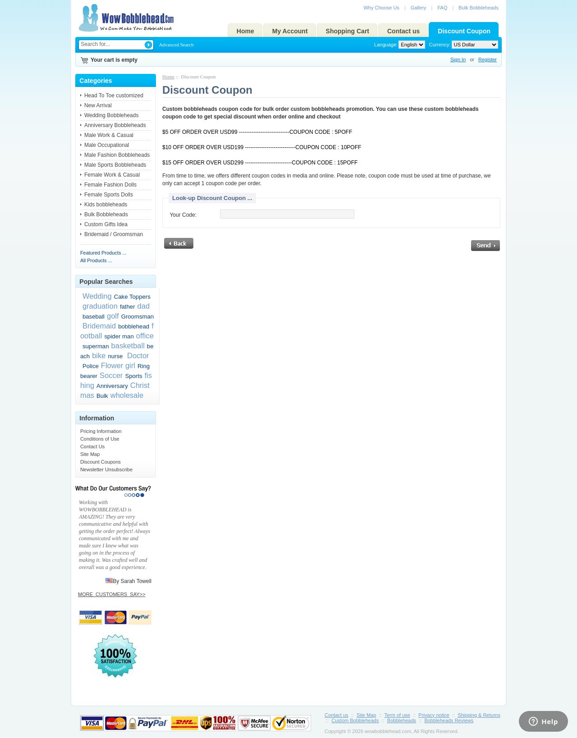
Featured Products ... (103, 252)
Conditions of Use (99, 439)
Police (90, 366)
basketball (128, 346)
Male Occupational (106, 145)
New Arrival (98, 105)
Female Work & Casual (112, 175)
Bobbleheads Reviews (448, 720)
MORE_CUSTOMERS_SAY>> (111, 594)
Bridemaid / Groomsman (113, 234)
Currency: (438, 44)
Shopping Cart (347, 31)
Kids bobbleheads (105, 204)
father (127, 306)
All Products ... (96, 260)
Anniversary (112, 386)
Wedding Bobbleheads (111, 115)
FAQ (442, 7)
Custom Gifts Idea (106, 224)
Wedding (97, 296)
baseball (93, 316)
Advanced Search (176, 44)
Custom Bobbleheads (355, 720)
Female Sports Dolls (108, 194)
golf (113, 316)
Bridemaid (99, 326)
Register (487, 59)
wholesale (126, 395)
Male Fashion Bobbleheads (117, 155)
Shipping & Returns (479, 715)
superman (95, 346)
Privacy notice (433, 715)
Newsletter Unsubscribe (106, 469)
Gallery (418, 7)
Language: (386, 44)
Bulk (102, 395)
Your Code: (183, 215)
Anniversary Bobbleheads (115, 125)
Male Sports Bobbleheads (115, 165)
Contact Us (92, 446)
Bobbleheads (401, 720)
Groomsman (137, 316)
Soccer (111, 375)
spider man (119, 336)
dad (143, 306)
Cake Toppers (132, 296)
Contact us (403, 31)
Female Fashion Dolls (110, 185)
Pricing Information (101, 431)
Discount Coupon (464, 31)
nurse (115, 356)
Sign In (458, 59)
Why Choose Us (381, 7)
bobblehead (133, 326)
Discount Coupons (100, 462)
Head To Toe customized (113, 95)
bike (98, 355)
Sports (133, 376)
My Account (290, 31)
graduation (100, 306)
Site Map (90, 454)
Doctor (137, 355)
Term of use (397, 715)
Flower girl (118, 365)
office (145, 336)
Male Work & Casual (108, 135)
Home (245, 31)
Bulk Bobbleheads (478, 7)
